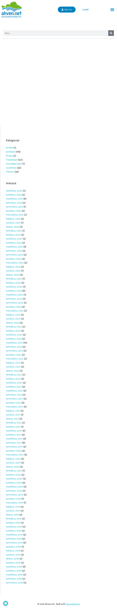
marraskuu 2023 (14, 310)
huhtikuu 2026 (14, 194)
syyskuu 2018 (13, 554)
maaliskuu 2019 (14, 534)
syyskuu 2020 (13, 462)
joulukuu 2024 (13, 258)
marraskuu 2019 (14, 502)
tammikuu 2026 (14, 206)
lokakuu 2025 (13, 218)
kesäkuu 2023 (13, 330)
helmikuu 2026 (14, 202)
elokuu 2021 (12, 418)
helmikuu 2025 (14, 250)
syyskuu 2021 (13, 414)
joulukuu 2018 (13, 546)
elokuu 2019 (12, 514)
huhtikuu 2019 (13, 530)
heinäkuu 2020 (14, 470)
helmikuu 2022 (14, 394)
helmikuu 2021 (14, 442)
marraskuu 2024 (15, 262)
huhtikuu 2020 (14, 482)
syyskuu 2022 (13, 366)
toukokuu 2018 (14, 566)
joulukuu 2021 (13, 402)
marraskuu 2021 (14, 406)
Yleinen (10, 171)
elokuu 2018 (12, 558)
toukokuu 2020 (14, 478)
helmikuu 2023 (14, 346)
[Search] (111, 33)
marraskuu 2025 (14, 214)
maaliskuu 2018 (14, 574)
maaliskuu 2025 (14, 246)
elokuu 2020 (12, 466)
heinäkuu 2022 (14, 374)
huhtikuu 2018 (13, 570)
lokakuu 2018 (13, 550)
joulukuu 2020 (13, 450)
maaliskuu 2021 (14, 438)
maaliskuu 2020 (14, 486)
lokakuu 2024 (13, 266)
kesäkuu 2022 (13, 378)
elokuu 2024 (12, 274)
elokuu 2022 (12, 370)
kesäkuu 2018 (13, 562)
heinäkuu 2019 (13, 518)
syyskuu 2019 (13, 510)
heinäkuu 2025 (14, 230)
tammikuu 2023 (14, 350)
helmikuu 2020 (14, 490)
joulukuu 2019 (13, 498)
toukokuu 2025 (14, 238)
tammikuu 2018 (14, 582)
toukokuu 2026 (14, 190)
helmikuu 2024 (14, 298)
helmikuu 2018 (14, 578)
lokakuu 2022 (13, 362)
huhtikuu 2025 (14, 242)
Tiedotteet (11, 159)
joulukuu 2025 (13, 210)
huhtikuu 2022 (14, 386)
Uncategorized (14, 163)
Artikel (9, 147)
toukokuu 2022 (14, 382)
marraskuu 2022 (14, 358)
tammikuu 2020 (14, 494)
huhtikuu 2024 (14, 290)
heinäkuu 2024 (14, 278)
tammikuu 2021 (14, 446)
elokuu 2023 (12, 322)
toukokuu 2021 (14, 430)
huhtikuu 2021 (13, 434)
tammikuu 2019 (14, 542)
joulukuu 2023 (13, 306)
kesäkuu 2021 (13, 426)
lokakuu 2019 (13, 506)
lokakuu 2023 (13, 314)
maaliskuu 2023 (14, 342)
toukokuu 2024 (14, 286)
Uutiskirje (11, 167)
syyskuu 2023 (13, 318)
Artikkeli (10, 151)
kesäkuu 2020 (13, 474)
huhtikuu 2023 (14, 338)
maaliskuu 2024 (14, 294)
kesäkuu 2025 (13, 234)
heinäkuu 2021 (13, 422)
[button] (112, 10)
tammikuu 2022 (14, 398)
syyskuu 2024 (13, 270)
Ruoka (9, 155)
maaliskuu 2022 (14, 390)
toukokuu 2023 (14, 334)
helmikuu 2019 (14, 538)
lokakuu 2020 (13, 458)
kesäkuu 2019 (13, 522)
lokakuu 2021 (13, 410)
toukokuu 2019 (14, 526)
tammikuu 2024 (14, 302)
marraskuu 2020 (15, 454)
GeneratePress (73, 604)
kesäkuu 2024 (13, 282)
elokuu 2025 (12, 226)
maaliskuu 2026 (14, 198)
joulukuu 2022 (13, 354)
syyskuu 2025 (13, 222)
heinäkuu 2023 (14, 326)
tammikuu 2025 (14, 254)
